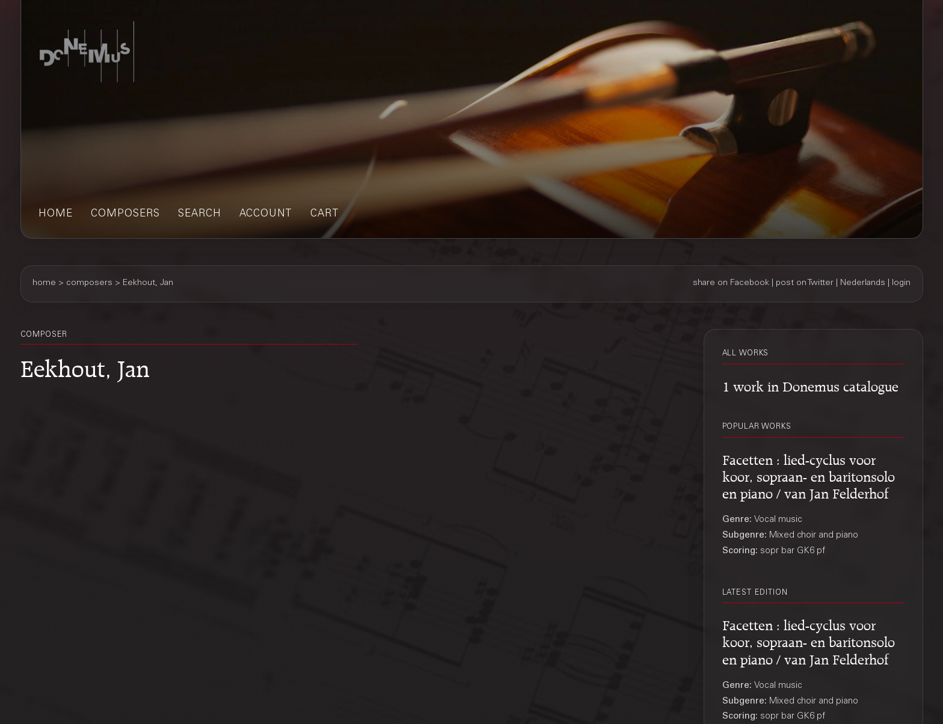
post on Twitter (805, 283)
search (199, 214)
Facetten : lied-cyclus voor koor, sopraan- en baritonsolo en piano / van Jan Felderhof (808, 475)
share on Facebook (731, 283)
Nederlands (862, 283)
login (901, 283)
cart (324, 214)
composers (125, 214)
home (55, 214)
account (265, 214)
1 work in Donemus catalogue (810, 384)
